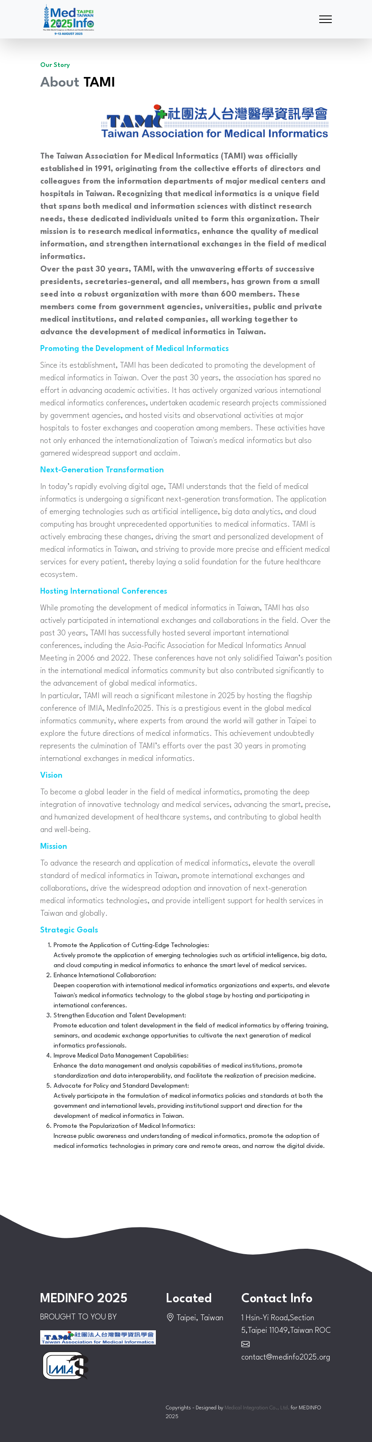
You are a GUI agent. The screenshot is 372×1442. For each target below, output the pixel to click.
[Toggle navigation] (325, 19)
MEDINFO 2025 (83, 1299)
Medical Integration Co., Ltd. (257, 1408)
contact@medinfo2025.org (285, 1357)
